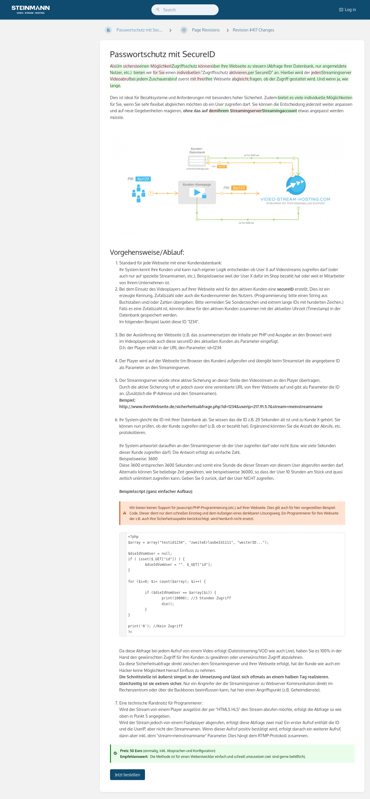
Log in (347, 9)
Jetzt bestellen (127, 774)
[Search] (158, 9)
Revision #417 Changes (253, 29)
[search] (185, 9)
